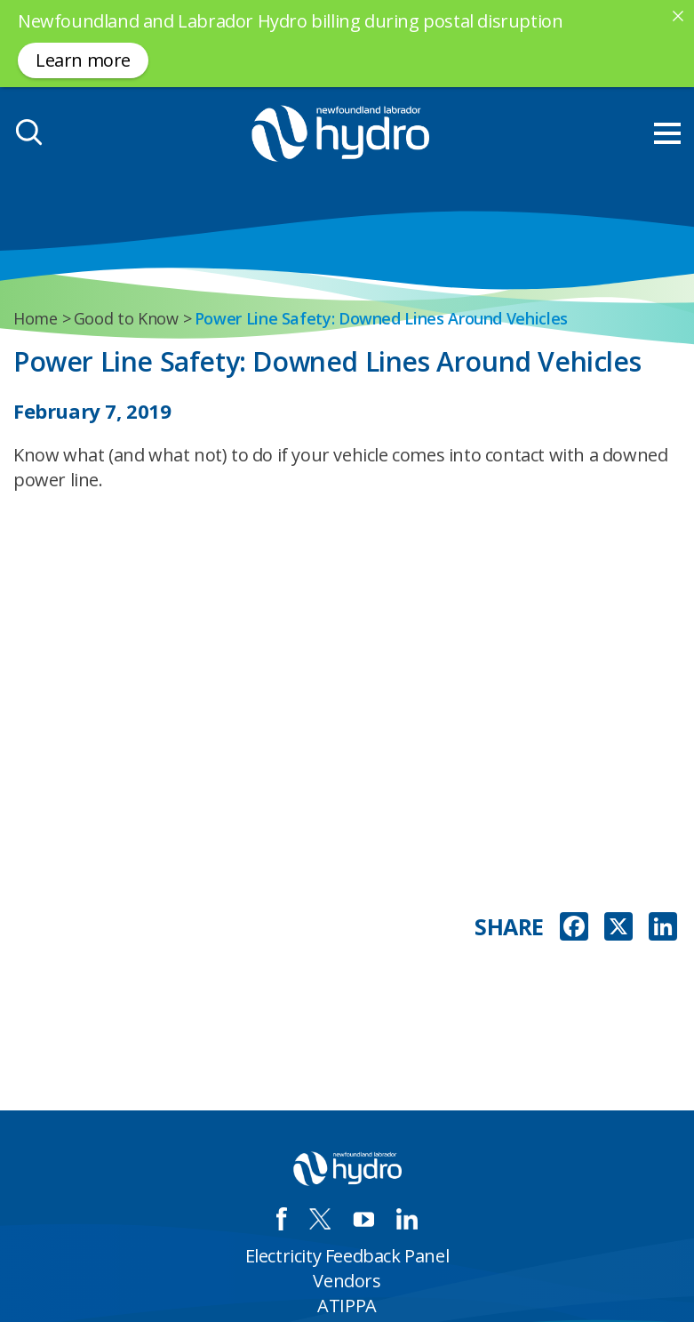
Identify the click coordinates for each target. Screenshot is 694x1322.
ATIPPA (347, 1306)
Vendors (346, 1281)
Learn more (83, 60)
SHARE (509, 926)
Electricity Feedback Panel (347, 1256)
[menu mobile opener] (667, 133)
